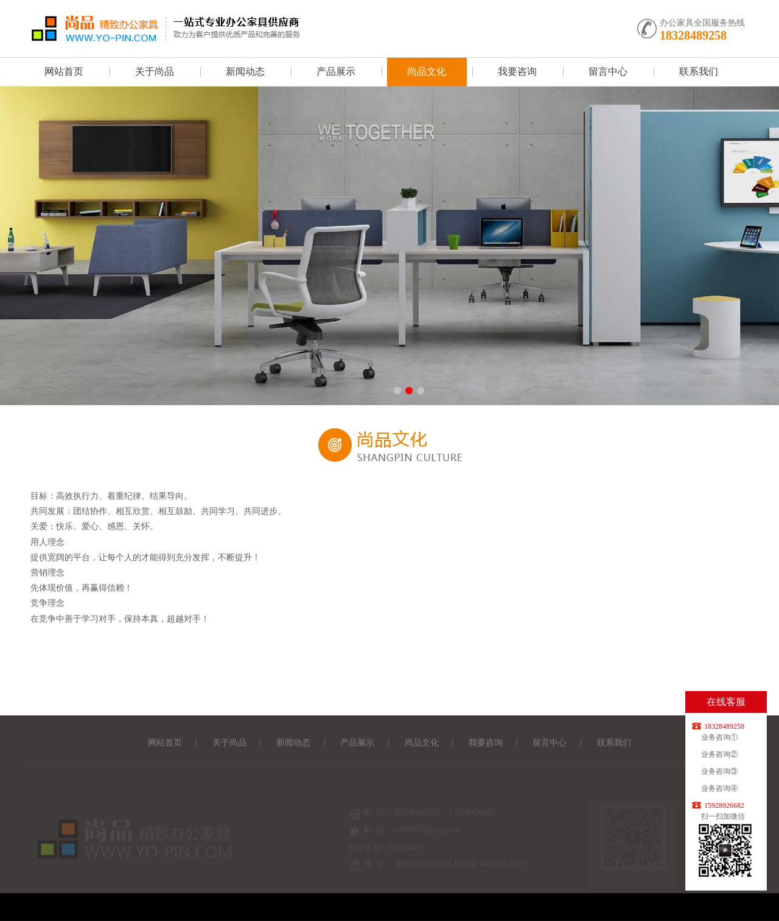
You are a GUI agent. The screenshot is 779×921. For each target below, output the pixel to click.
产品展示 (335, 71)
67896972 (405, 852)
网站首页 (63, 71)
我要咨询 (517, 71)
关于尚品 (154, 71)
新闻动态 (245, 71)
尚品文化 (426, 71)
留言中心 (608, 71)
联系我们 (698, 71)
